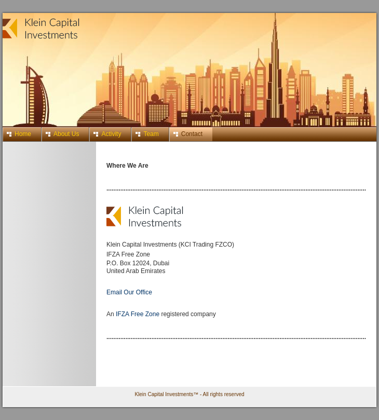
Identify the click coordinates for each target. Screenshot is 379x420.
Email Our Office (129, 292)
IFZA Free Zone (138, 314)
